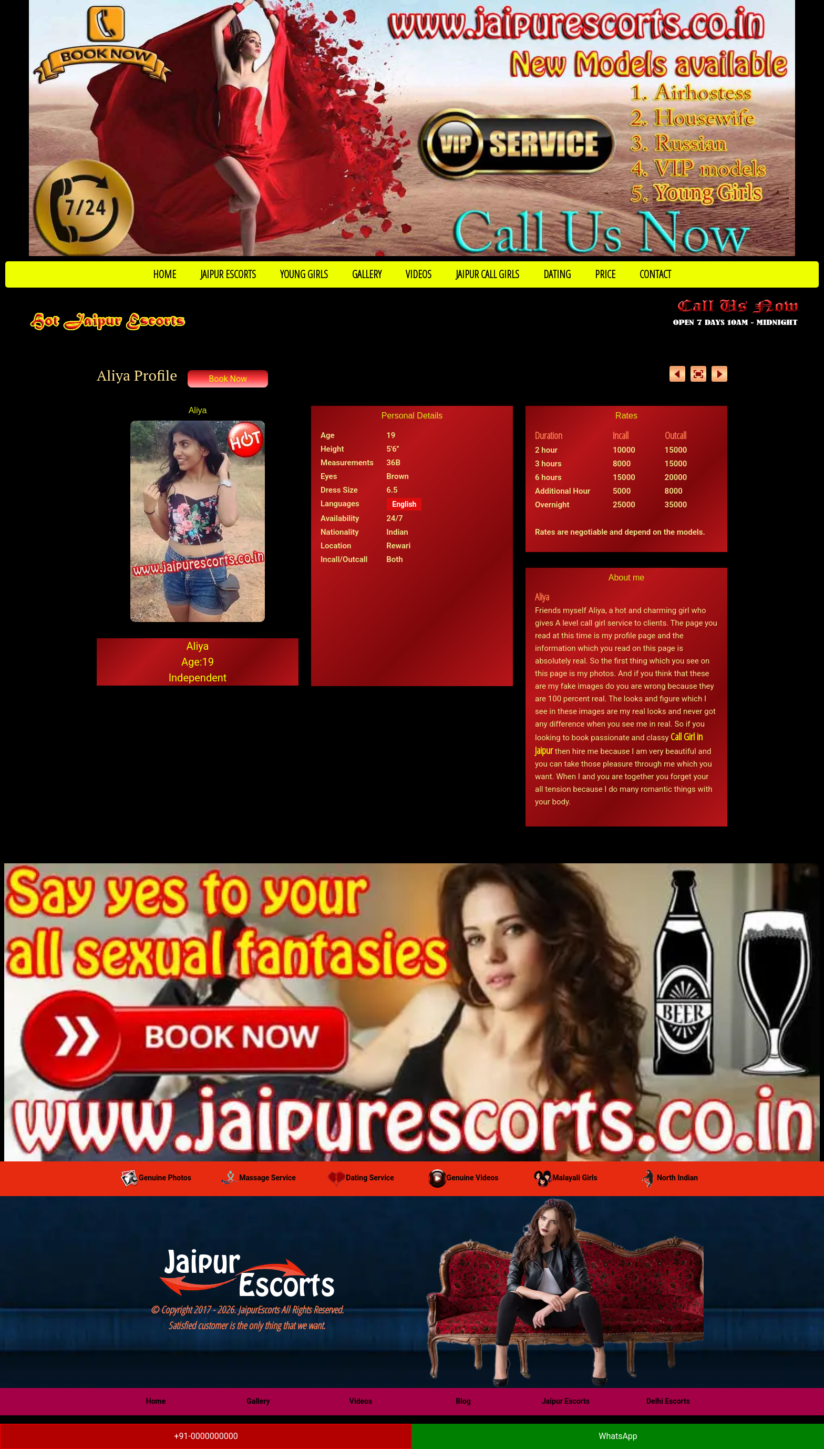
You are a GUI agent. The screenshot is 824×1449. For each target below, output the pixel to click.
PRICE (605, 274)
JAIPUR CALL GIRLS (487, 274)
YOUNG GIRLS (304, 274)
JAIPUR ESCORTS (228, 274)
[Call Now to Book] (412, 128)
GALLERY (367, 274)
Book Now (228, 379)
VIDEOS (418, 274)
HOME (164, 274)
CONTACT (655, 274)
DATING (557, 274)
